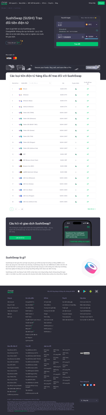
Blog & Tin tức (11, 305)
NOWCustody (48, 328)
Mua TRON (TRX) (11, 376)
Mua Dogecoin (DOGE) (13, 367)
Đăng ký (101, 3)
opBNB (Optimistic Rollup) (30, 172)
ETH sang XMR (46, 364)
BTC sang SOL (66, 383)
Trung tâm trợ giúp (67, 313)
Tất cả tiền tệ (29, 390)
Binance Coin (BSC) (29, 166)
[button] (91, 24)
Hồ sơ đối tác (47, 305)
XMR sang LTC (57, 366)
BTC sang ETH (47, 380)
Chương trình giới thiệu (50, 308)
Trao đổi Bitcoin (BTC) (31, 350)
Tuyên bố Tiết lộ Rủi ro (85, 311)
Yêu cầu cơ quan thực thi (86, 316)
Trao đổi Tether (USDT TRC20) (33, 359)
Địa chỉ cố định (29, 305)
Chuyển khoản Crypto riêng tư (33, 319)
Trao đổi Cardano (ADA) (32, 367)
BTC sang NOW (65, 373)
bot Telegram (29, 337)
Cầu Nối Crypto (29, 331)
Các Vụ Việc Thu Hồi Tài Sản (87, 319)
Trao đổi (77, 44)
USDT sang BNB (65, 358)
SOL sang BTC (47, 383)
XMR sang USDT (56, 382)
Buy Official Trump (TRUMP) (14, 385)
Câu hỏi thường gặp (67, 302)
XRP (24, 154)
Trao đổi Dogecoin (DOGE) (32, 370)
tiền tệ (10, 8)
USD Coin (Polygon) (29, 196)
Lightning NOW (29, 340)
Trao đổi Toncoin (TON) (31, 376)
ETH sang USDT (65, 365)
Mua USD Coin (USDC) (13, 362)
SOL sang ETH (66, 350)
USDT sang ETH (65, 353)
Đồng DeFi (28, 328)
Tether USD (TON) (28, 136)
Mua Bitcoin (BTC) (12, 350)
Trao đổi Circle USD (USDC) (32, 362)
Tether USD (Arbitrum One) (31, 148)
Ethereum (25, 95)
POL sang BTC (66, 380)
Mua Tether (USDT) (12, 356)
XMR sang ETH (56, 370)
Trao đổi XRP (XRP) (30, 379)
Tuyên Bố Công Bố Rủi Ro (20, 411)
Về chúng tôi (10, 302)
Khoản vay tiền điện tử (31, 334)
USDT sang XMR (47, 360)
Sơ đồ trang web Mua (12, 394)
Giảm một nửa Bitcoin (68, 319)
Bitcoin (25, 89)
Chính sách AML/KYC (85, 302)
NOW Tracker (30, 313)
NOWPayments (48, 325)
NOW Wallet (29, 311)
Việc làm (9, 313)
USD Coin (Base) (28, 190)
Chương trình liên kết (49, 311)
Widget (46, 313)
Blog (56, 3)
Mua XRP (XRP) (11, 364)
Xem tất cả (92, 209)
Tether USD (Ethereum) (30, 118)
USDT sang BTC (47, 387)
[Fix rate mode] (83, 36)
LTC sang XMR (57, 354)
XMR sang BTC (46, 372)
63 (22, 209)
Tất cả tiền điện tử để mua (14, 388)
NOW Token (28, 316)
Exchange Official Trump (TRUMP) (32, 386)
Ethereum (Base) (28, 101)
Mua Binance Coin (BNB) (13, 359)
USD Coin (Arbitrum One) (30, 202)
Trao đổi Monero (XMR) (31, 364)
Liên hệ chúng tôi (66, 311)
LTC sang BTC (56, 374)
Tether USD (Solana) (29, 130)
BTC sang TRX (66, 369)
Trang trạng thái (66, 316)
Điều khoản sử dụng (85, 305)
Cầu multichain (48, 322)
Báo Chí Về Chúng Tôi (12, 308)
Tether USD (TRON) (29, 112)
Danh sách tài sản (48, 319)
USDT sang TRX (56, 350)
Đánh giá (9, 316)
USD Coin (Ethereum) (29, 178)
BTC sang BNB (55, 378)
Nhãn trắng (47, 316)
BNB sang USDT (55, 387)
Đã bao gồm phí (62, 29)
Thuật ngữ (65, 308)
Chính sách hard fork (85, 313)
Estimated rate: (62, 31)
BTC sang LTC (66, 362)
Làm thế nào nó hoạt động (69, 305)
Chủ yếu (3, 8)
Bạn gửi (60, 23)
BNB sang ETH (46, 376)
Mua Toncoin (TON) (12, 379)
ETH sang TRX (66, 377)
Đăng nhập (92, 3)
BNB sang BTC (55, 362)
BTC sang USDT (46, 355)
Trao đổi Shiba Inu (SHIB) (32, 382)
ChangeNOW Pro (30, 302)
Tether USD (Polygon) (29, 142)
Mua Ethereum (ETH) (12, 353)
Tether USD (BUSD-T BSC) (30, 124)
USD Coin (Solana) (28, 184)
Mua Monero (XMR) (12, 373)
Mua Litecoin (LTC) (12, 370)
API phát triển (47, 302)
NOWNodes (47, 331)
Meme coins (29, 325)
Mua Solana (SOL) (12, 382)
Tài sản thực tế (29, 322)
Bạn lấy (60, 35)
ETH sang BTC (47, 368)
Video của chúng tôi (12, 311)
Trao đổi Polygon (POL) (31, 373)
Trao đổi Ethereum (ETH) (32, 353)
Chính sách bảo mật (85, 308)
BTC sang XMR (46, 350)
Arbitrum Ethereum (29, 106)
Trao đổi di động (30, 308)
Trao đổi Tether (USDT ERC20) (33, 356)
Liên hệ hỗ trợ (20, 238)
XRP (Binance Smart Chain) (31, 160)
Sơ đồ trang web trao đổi (32, 393)
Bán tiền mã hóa (11, 391)
